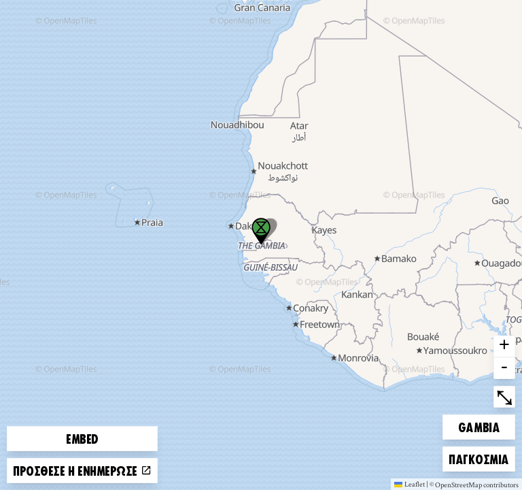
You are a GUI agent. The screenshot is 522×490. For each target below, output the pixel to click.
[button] (261, 231)
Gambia (481, 425)
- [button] (504, 368)
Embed (82, 438)
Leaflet (409, 484)
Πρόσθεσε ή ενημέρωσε (82, 470)
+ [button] (504, 346)
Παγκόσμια (478, 457)
